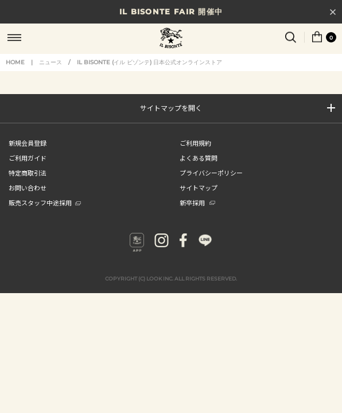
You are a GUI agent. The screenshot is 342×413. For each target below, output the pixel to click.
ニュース (50, 62)
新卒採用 (197, 202)
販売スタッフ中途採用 (45, 202)
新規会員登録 (27, 142)
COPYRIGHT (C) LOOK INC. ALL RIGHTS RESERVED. (171, 278)
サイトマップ (198, 187)
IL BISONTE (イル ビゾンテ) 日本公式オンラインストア (171, 39)
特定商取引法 (27, 172)
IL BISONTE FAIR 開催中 (171, 11)
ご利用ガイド (27, 157)
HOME (15, 62)
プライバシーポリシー (211, 172)
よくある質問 (198, 157)
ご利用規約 (195, 142)
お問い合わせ (27, 187)
